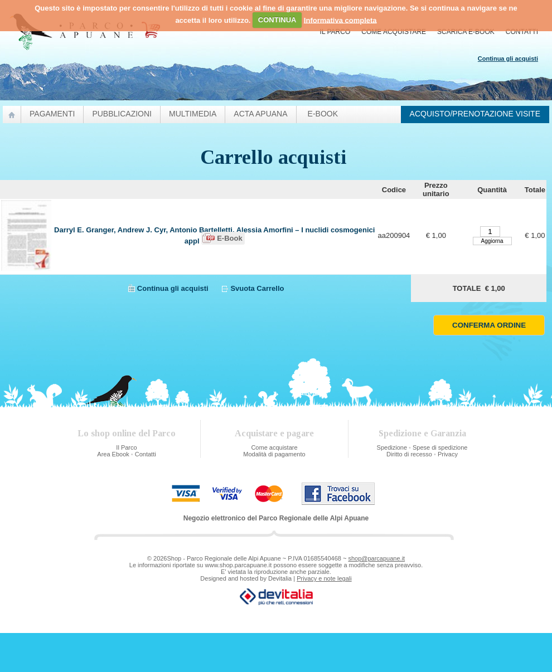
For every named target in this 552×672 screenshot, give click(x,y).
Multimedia (192, 113)
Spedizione (392, 447)
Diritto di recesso (409, 454)
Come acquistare (393, 32)
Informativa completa (340, 20)
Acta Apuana (260, 113)
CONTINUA (277, 20)
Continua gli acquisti (173, 288)
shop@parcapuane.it (376, 558)
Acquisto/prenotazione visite (475, 113)
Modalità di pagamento (274, 454)
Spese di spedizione (440, 447)
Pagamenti (52, 113)
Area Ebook (113, 454)
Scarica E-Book (466, 32)
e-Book (323, 113)
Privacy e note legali (324, 578)
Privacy (448, 454)
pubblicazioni (122, 113)
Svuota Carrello (257, 288)
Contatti (522, 32)
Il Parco (335, 32)
